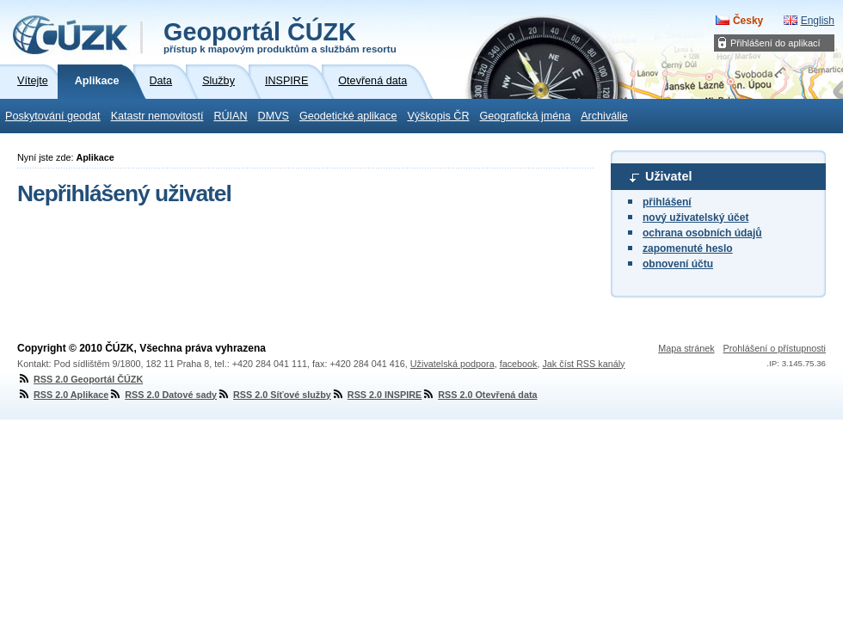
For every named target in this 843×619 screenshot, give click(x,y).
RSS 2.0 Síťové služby (274, 394)
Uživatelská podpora (452, 364)
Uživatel (668, 176)
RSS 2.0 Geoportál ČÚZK (80, 379)
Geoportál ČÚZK (280, 36)
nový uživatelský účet (695, 217)
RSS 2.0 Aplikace (62, 394)
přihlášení (667, 202)
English (817, 21)
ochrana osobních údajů (702, 233)
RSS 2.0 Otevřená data (479, 394)
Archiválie (604, 116)
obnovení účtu (678, 264)
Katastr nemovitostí (157, 116)
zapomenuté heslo (688, 248)
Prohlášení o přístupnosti (774, 348)
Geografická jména (525, 116)
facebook (519, 364)
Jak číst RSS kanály (583, 364)
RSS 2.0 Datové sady (162, 394)
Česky (748, 21)
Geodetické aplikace (348, 116)
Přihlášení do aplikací (775, 43)
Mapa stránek (686, 348)
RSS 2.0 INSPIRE (376, 394)
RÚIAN (230, 116)
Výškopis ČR (438, 116)
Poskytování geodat (53, 116)
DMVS (273, 116)
